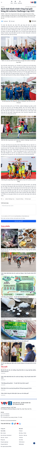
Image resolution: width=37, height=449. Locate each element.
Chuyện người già (4, 441)
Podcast (15, 2)
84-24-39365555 (5, 413)
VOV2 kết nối (21, 441)
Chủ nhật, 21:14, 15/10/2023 (30, 6)
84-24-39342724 (5, 415)
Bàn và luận (3, 433)
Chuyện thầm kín (4, 444)
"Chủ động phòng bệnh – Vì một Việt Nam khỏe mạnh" (15, 383)
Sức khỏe (21, 439)
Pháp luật (3, 439)
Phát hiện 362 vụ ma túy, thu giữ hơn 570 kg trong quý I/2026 (16, 388)
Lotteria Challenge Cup (9, 198)
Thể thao (3, 6)
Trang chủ (3, 428)
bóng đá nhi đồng (19, 198)
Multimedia (20, 2)
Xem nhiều (3, 430)
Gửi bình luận (18, 221)
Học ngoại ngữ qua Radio (6, 446)
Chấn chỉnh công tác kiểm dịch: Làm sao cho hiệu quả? (15, 393)
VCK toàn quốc (28, 198)
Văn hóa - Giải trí (4, 437)
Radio (12, 2)
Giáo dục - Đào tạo (23, 435)
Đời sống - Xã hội (22, 433)
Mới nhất (21, 428)
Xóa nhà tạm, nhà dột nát (6, 435)
